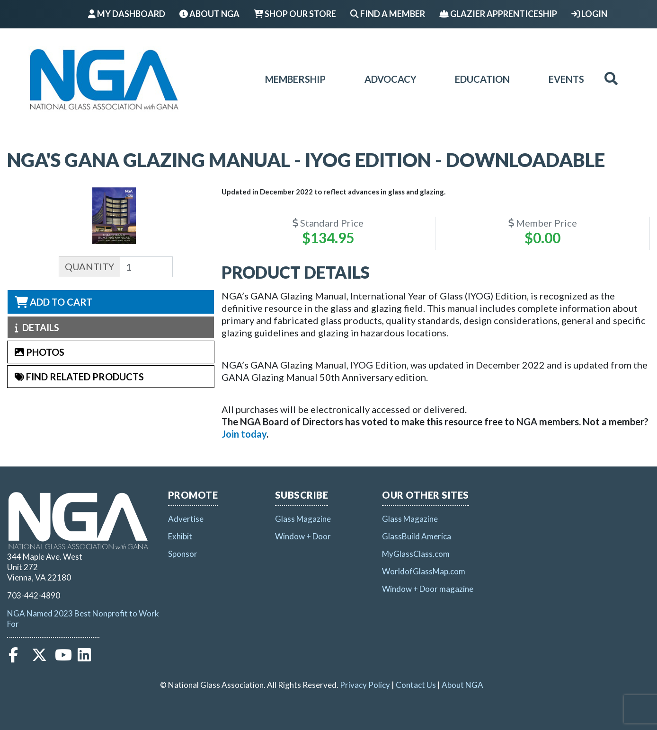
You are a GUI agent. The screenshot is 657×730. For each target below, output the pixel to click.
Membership (295, 79)
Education (482, 79)
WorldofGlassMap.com (423, 571)
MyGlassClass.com (416, 554)
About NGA (209, 14)
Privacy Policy (365, 685)
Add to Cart (53, 302)
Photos (39, 352)
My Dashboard (126, 14)
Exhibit (180, 536)
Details (37, 327)
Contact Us (416, 685)
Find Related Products (79, 376)
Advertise (186, 519)
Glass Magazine (303, 519)
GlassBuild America (416, 536)
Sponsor (182, 554)
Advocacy (390, 79)
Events (566, 79)
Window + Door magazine (427, 589)
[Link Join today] (244, 434)
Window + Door (303, 536)
